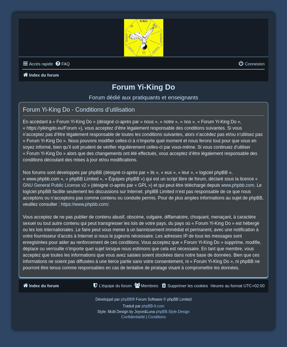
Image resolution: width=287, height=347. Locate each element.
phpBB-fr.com (153, 306)
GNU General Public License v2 (54, 185)
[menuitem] (62, 63)
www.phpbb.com (237, 185)
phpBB (126, 299)
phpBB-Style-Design (172, 312)
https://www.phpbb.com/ (84, 204)
